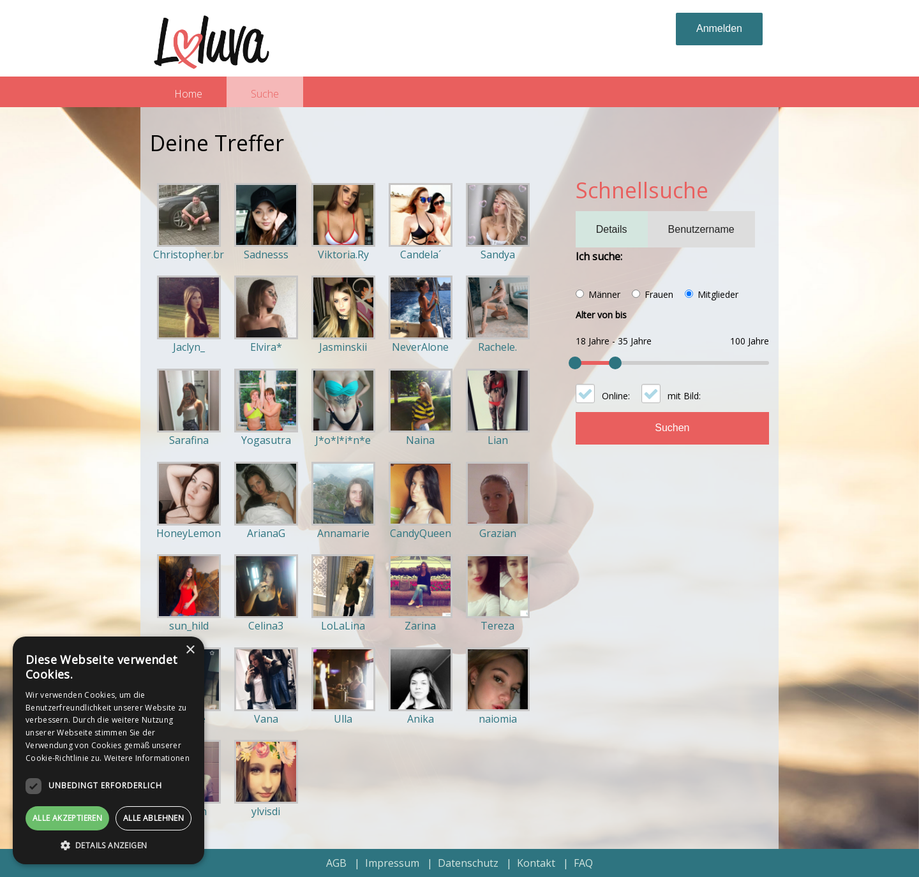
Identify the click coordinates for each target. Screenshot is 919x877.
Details (611, 229)
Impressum (392, 863)
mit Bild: (684, 396)
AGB (336, 863)
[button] (108, 845)
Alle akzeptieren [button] (67, 818)
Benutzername (701, 229)
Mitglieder (718, 294)
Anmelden (719, 28)
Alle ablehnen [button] (153, 818)
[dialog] (108, 750)
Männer (604, 294)
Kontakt (536, 863)
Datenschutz (468, 863)
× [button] (190, 650)
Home (188, 94)
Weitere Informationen (147, 758)
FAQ (583, 863)
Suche (265, 94)
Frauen (659, 294)
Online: (616, 396)
